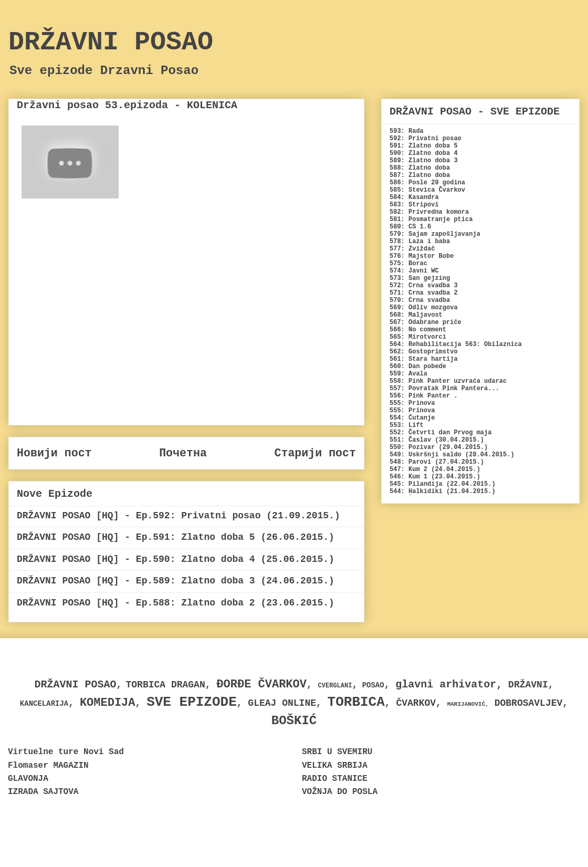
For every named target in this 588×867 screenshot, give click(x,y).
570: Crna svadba (420, 300)
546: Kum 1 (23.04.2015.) (435, 476)
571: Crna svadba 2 (424, 293)
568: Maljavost (416, 315)
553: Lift (407, 425)
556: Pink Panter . (424, 396)
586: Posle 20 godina (427, 182)
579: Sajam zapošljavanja (435, 234)
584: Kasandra (414, 197)
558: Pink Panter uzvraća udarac (448, 381)
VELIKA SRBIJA (335, 765)
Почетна (183, 453)
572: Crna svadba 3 (424, 285)
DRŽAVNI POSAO (110, 42)
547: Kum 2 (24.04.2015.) (435, 469)
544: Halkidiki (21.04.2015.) (443, 491)
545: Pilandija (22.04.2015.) (443, 484)
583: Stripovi (414, 204)
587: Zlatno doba (420, 175)
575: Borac (408, 263)
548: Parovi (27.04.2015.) (437, 462)
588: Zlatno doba (420, 168)
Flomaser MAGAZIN (48, 765)
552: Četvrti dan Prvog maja (440, 432)
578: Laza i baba (420, 241)
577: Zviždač (412, 249)
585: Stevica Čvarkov (427, 190)
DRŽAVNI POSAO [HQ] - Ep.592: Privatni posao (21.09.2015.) (178, 515)
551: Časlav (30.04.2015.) (437, 440)
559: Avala (408, 374)
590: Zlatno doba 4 (424, 153)
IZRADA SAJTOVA (43, 792)
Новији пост (54, 453)
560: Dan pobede (418, 366)
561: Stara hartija (424, 359)
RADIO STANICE (335, 779)
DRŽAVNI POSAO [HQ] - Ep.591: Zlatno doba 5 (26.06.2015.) (175, 537)
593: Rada (407, 131)
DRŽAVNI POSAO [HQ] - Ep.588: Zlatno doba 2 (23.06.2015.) (175, 603)
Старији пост (315, 453)
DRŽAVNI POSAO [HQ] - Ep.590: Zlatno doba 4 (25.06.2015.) (175, 559)
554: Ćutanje (412, 418)
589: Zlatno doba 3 (424, 160)
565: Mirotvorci (418, 337)
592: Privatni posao (425, 138)
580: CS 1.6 (410, 227)
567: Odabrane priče (425, 322)
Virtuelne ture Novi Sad (66, 752)
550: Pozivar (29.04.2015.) (439, 447)
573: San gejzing (420, 278)
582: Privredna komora (429, 212)
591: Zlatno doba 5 (424, 146)
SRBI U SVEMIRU (337, 752)
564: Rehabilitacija (425, 344)
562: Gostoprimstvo (424, 352)
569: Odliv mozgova (424, 307)
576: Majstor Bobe (422, 256)
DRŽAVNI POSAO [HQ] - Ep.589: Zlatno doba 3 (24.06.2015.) (175, 581)
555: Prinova (412, 403)
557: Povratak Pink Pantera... (444, 388)
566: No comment (418, 329)
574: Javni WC (414, 271)
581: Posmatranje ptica (431, 219)
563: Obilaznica (493, 344)
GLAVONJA (28, 779)
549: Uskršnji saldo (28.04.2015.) (452, 454)
